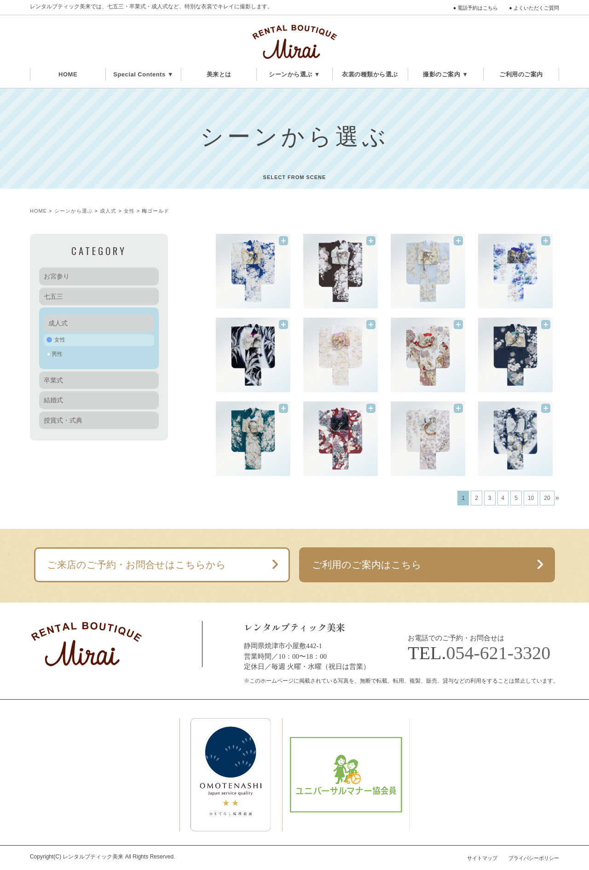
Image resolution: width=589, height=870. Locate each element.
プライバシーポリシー (533, 858)
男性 (57, 354)
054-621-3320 (498, 653)
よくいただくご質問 (536, 8)
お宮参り (56, 276)
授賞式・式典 (63, 420)
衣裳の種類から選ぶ (370, 74)
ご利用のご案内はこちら (367, 564)
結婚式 (53, 400)
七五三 (53, 296)
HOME (67, 74)
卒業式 (53, 380)
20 (547, 498)
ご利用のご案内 (521, 74)
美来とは (219, 74)
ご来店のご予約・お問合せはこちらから (136, 564)
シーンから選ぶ (73, 211)
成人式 (108, 211)
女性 (129, 211)
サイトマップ (482, 858)
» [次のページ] (557, 497)
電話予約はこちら (477, 8)
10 (531, 498)
